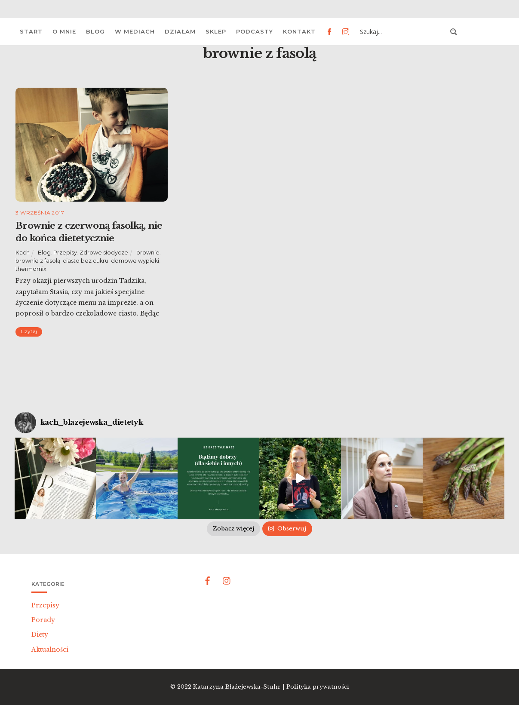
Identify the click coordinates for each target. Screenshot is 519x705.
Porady (43, 620)
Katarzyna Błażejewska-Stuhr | (239, 686)
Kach (22, 252)
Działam (180, 31)
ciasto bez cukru (85, 260)
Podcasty (254, 31)
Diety (39, 634)
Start (31, 31)
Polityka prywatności (317, 686)
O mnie (64, 31)
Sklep (216, 31)
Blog (95, 31)
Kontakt (299, 31)
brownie (148, 252)
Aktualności (49, 649)
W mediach (135, 31)
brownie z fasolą (37, 260)
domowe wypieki (135, 260)
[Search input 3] (402, 32)
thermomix (30, 269)
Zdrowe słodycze (104, 252)
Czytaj (29, 331)
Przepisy (65, 252)
